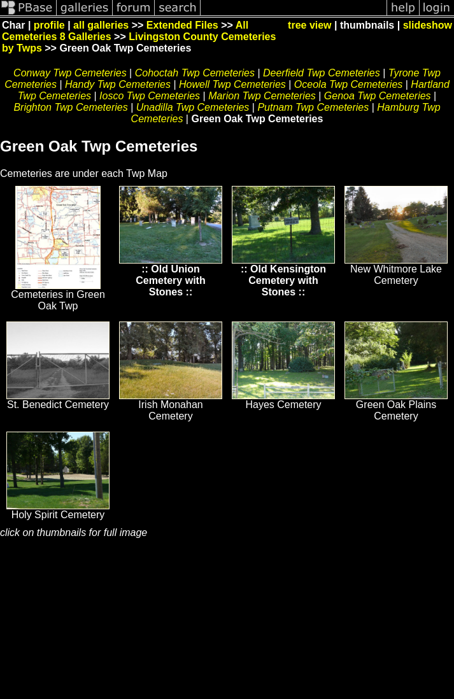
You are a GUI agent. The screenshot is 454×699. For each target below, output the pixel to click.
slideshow (427, 25)
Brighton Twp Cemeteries (70, 107)
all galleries (101, 25)
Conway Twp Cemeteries (70, 72)
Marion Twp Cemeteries (262, 95)
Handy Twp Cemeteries (118, 84)
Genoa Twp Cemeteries (377, 95)
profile (49, 25)
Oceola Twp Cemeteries (348, 84)
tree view (309, 25)
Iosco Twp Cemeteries (149, 95)
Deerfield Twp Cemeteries (321, 72)
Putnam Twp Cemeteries (313, 107)
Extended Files (182, 25)
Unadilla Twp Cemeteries (193, 107)
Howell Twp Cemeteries (232, 84)
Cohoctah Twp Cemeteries (195, 72)
